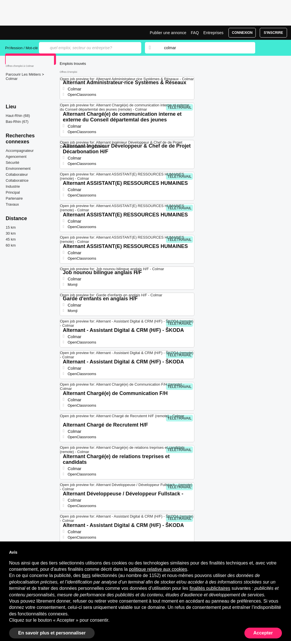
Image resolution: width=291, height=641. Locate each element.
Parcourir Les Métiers (24, 74)
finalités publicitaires (210, 588)
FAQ (195, 32)
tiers (86, 575)
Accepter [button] (263, 632)
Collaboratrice (17, 180)
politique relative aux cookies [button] (158, 569)
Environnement (18, 168)
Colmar (12, 78)
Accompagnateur (20, 150)
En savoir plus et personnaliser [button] (52, 632)
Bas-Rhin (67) (17, 121)
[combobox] (204, 47)
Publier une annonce (168, 32)
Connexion (242, 33)
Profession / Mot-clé (21, 48)
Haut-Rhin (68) (18, 115)
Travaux (12, 204)
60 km (11, 245)
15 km (11, 227)
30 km (11, 233)
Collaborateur (17, 174)
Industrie (13, 186)
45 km (11, 239)
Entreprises (213, 32)
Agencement (16, 156)
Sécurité (12, 162)
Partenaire (14, 198)
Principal (13, 192)
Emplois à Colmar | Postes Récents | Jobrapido (26, 33)
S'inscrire (273, 33)
